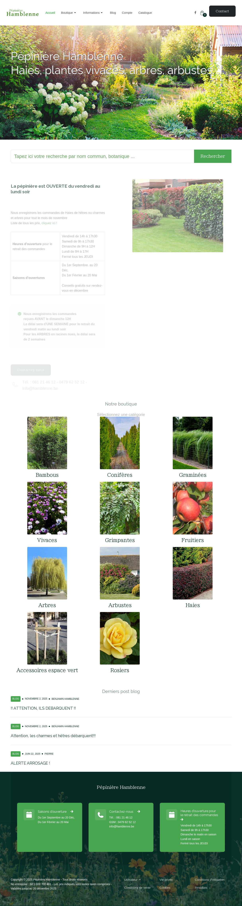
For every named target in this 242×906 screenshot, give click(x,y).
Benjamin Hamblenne (65, 699)
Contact (222, 11)
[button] (69, 12)
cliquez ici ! (49, 231)
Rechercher (213, 156)
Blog (15, 698)
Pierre (49, 753)
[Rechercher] (102, 156)
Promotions (26, 106)
